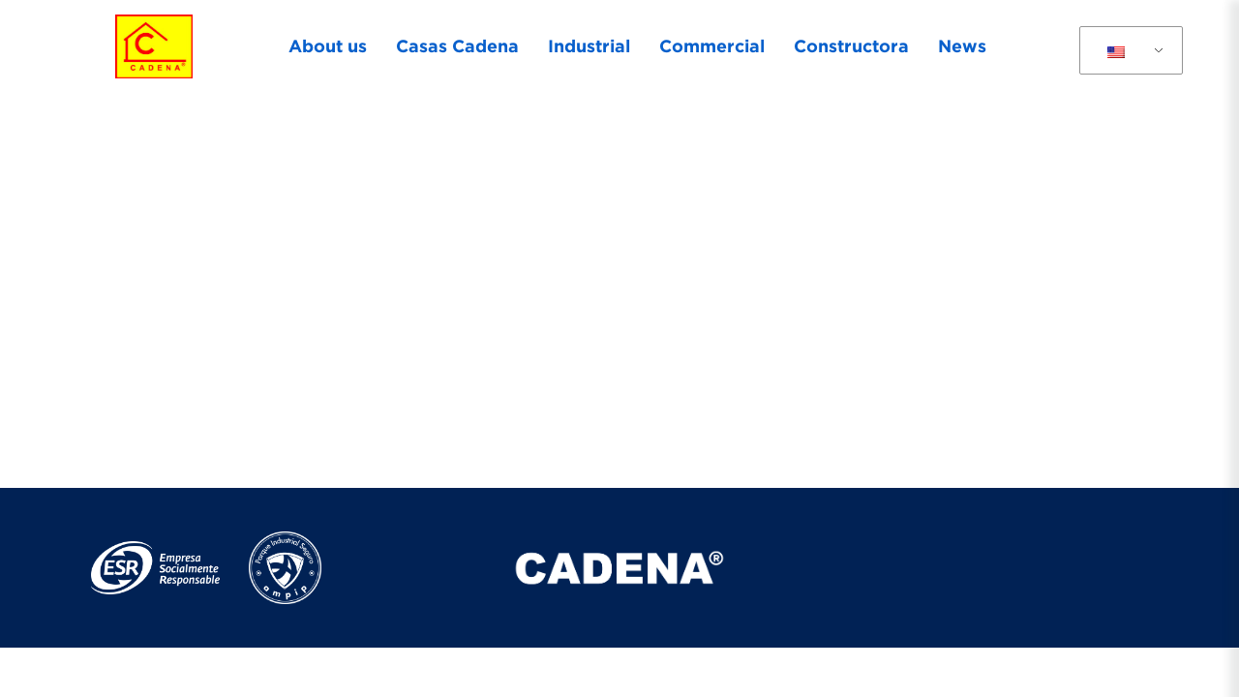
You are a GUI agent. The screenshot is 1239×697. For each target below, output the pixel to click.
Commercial (712, 45)
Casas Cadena (457, 45)
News (962, 45)
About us (327, 45)
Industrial (589, 45)
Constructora (851, 45)
